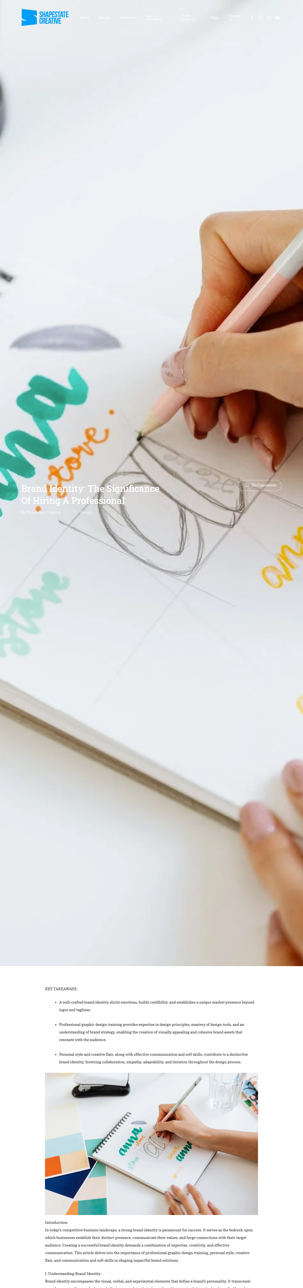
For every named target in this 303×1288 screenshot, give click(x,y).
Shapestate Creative (43, 512)
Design (86, 512)
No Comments (259, 485)
